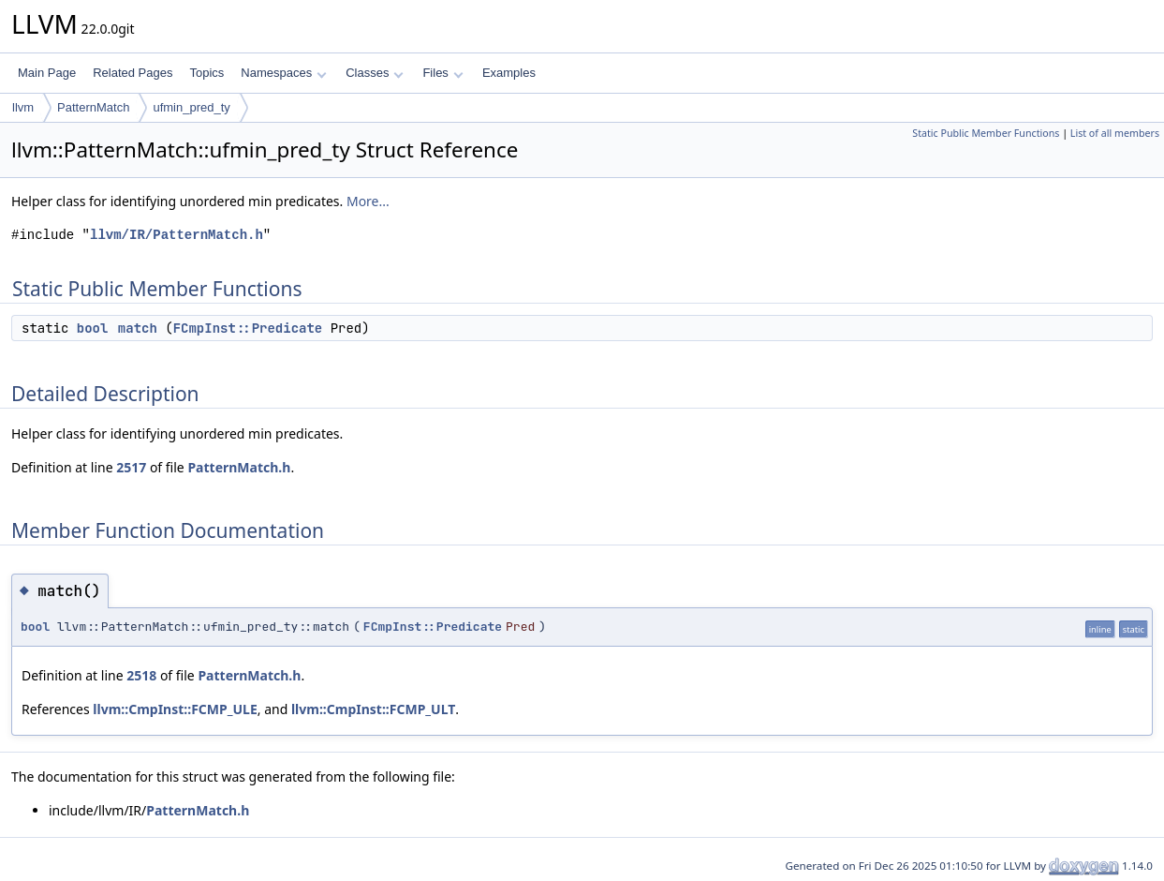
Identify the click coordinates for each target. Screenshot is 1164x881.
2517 (131, 467)
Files (442, 73)
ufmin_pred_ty (191, 107)
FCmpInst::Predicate (248, 328)
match (137, 328)
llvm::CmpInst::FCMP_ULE (175, 709)
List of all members (1114, 133)
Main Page (47, 73)
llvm (23, 107)
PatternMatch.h (238, 467)
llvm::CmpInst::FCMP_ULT (373, 709)
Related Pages (132, 73)
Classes (375, 73)
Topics (206, 73)
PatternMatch (93, 107)
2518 (141, 675)
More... (368, 201)
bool (93, 328)
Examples (509, 73)
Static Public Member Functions (985, 133)
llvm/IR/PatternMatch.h (176, 235)
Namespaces (283, 73)
